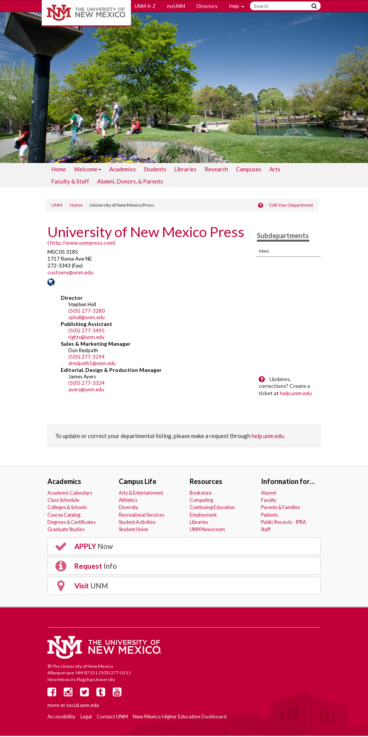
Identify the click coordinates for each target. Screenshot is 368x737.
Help (236, 6)
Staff (265, 530)
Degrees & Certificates (71, 523)
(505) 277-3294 (86, 358)
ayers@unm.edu (86, 390)
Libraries (185, 170)
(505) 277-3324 (86, 384)
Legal (86, 718)
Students (155, 170)
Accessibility (61, 718)
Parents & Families (280, 508)
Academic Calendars (69, 494)
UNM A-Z (145, 6)
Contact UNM (112, 718)
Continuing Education (212, 508)
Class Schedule (63, 501)
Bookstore (201, 494)
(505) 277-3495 (86, 332)
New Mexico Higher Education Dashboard (179, 718)
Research (216, 170)
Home (58, 170)
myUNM (176, 6)
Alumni (268, 494)
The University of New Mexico (86, 13)
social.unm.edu (82, 706)
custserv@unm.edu (70, 273)
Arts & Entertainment (141, 494)
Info (85, 567)
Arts (274, 170)
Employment (203, 515)
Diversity (128, 508)
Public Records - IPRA (283, 523)
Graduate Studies (66, 530)
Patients (269, 515)
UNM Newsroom (207, 530)
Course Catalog (63, 515)
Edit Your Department (291, 206)
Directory (207, 6)
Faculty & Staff (70, 182)
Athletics (128, 501)
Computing (201, 501)
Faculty (269, 501)
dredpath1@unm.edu (92, 364)
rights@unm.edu (86, 338)
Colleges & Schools (67, 508)
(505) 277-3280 (86, 312)
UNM (56, 206)
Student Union (133, 530)
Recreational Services (141, 515)
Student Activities (137, 523)
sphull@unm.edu (86, 318)
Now (83, 547)
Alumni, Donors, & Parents (130, 182)
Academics (122, 170)
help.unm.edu (296, 394)
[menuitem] (58, 170)
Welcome (87, 171)
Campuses (248, 170)
